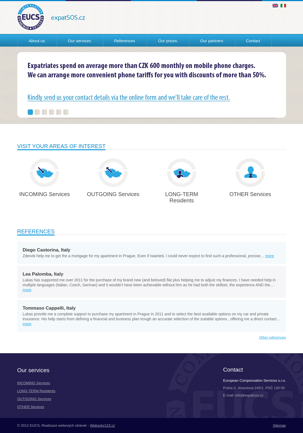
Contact (253, 40)
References (124, 40)
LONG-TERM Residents (36, 391)
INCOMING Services (33, 383)
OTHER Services (30, 407)
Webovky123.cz (102, 425)
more (269, 256)
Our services (79, 40)
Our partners (211, 40)
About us (37, 40)
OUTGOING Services (34, 399)
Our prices (167, 40)
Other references (272, 337)
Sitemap (279, 425)
